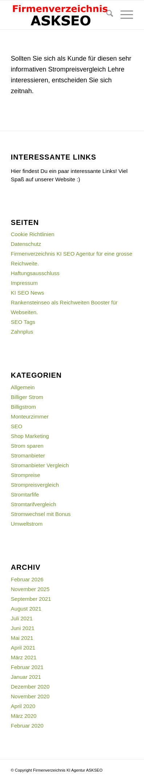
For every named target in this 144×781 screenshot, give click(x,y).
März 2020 (24, 716)
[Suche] (106, 14)
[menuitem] (106, 14)
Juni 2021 (22, 628)
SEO (16, 426)
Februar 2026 (27, 579)
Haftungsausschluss (35, 273)
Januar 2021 (26, 677)
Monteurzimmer (30, 416)
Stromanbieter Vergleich (40, 465)
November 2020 (30, 696)
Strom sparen (27, 446)
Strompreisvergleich (35, 485)
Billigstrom (23, 407)
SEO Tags (23, 322)
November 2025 (30, 589)
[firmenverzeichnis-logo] (60, 14)
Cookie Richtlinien (32, 234)
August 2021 (26, 609)
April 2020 (23, 706)
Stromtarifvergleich (33, 504)
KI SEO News (27, 293)
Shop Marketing (30, 436)
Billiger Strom (27, 397)
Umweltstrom (27, 524)
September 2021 (31, 599)
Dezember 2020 (30, 687)
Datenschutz (26, 244)
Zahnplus (22, 332)
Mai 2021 (22, 638)
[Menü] (123, 14)
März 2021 (24, 657)
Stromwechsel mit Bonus (41, 514)
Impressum (24, 283)
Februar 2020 (27, 726)
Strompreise (25, 475)
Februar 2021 (27, 667)
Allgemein (23, 387)
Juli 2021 (22, 618)
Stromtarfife (25, 494)
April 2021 (23, 648)
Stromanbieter (28, 455)
